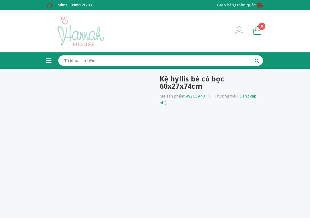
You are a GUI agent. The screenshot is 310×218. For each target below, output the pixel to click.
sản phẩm (262, 26)
